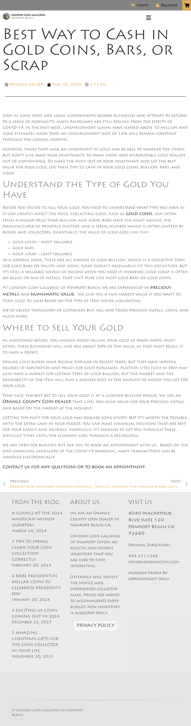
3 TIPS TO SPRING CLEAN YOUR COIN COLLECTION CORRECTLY (37, 554)
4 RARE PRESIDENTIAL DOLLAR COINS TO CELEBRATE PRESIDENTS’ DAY (37, 588)
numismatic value (52, 294)
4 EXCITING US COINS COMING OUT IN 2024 (37, 617)
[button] (148, 18)
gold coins (139, 214)
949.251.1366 (143, 556)
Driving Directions (149, 545)
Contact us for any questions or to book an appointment (73, 467)
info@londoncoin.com (153, 562)
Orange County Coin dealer (36, 402)
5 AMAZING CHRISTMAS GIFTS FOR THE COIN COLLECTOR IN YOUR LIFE (37, 645)
